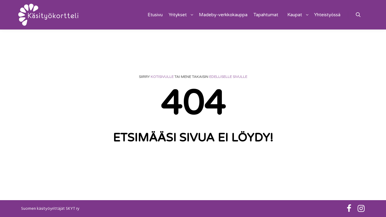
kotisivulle (162, 77)
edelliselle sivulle (228, 77)
